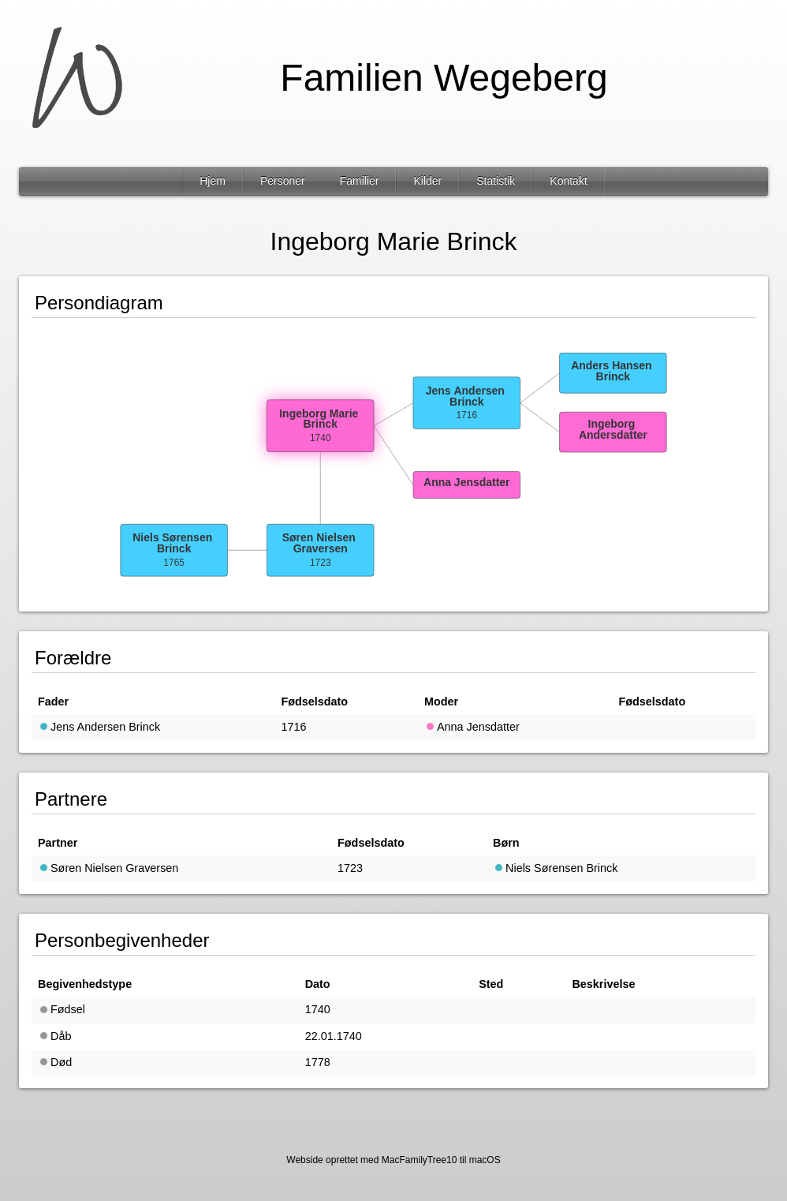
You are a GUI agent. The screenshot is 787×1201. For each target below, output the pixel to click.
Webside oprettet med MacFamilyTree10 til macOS (393, 1159)
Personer (282, 180)
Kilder (427, 180)
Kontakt (568, 180)
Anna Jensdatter (472, 726)
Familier (359, 180)
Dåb (54, 1036)
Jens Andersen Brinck (99, 726)
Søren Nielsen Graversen (108, 868)
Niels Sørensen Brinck (555, 868)
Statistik (495, 180)
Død (55, 1062)
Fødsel (61, 1009)
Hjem (213, 180)
